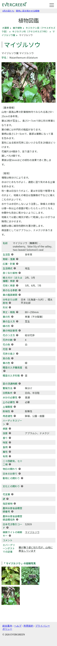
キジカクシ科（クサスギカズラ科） (30, 31)
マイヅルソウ (32, 532)
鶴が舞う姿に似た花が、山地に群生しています (36, 548)
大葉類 (5, 27)
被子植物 (17, 27)
